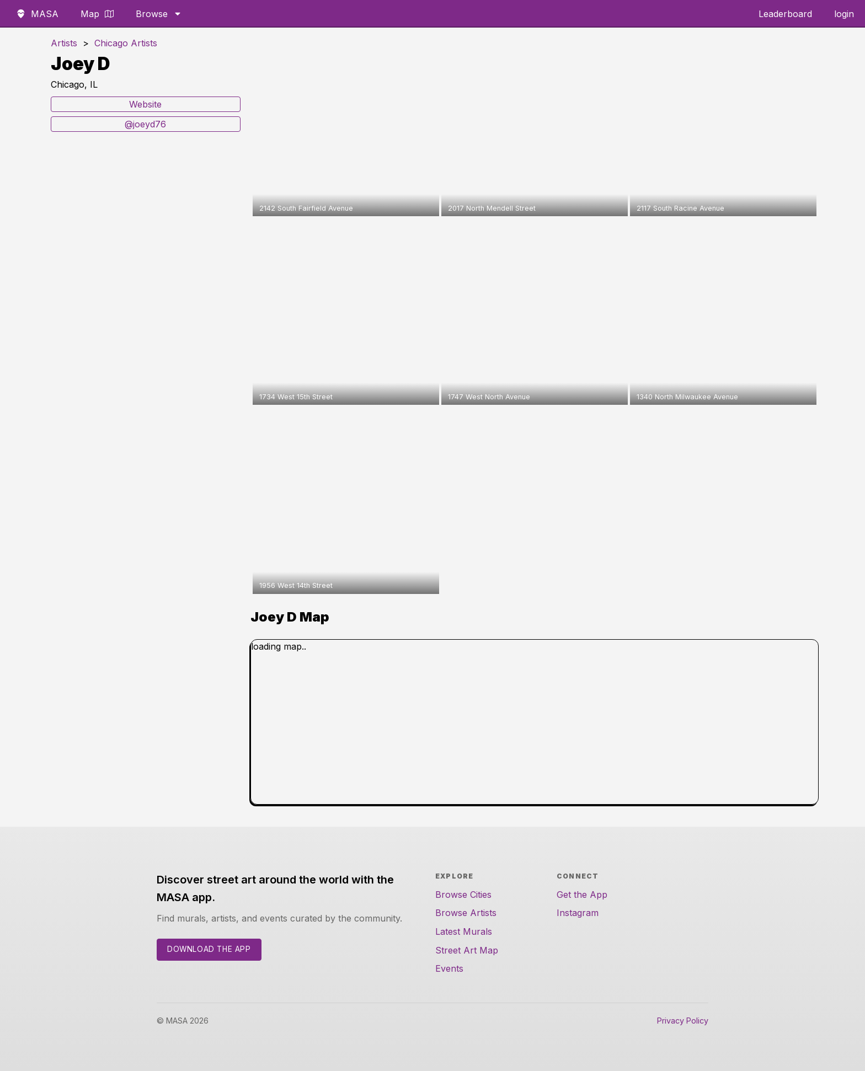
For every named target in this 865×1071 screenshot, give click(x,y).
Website (145, 104)
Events (449, 968)
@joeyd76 (145, 124)
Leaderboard (785, 13)
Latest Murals (463, 931)
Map (97, 13)
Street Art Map (466, 950)
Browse (159, 13)
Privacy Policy (682, 1020)
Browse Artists (465, 912)
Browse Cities (463, 894)
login (844, 13)
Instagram (578, 912)
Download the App (209, 949)
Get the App (582, 894)
